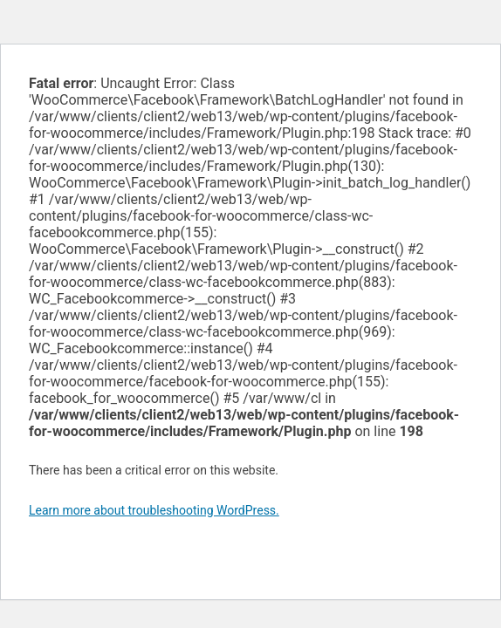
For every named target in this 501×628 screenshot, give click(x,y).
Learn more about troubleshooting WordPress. (154, 510)
